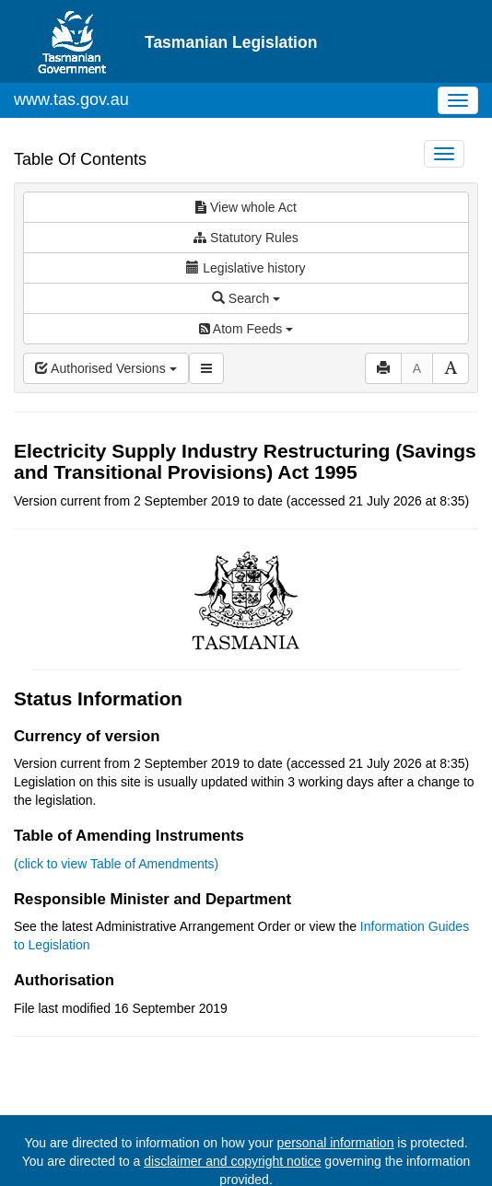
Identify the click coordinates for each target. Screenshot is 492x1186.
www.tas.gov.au (71, 99)
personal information (335, 1142)
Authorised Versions (106, 368)
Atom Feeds (246, 328)
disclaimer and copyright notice (232, 1161)
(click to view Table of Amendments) (116, 863)
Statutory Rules (246, 237)
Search (246, 298)
